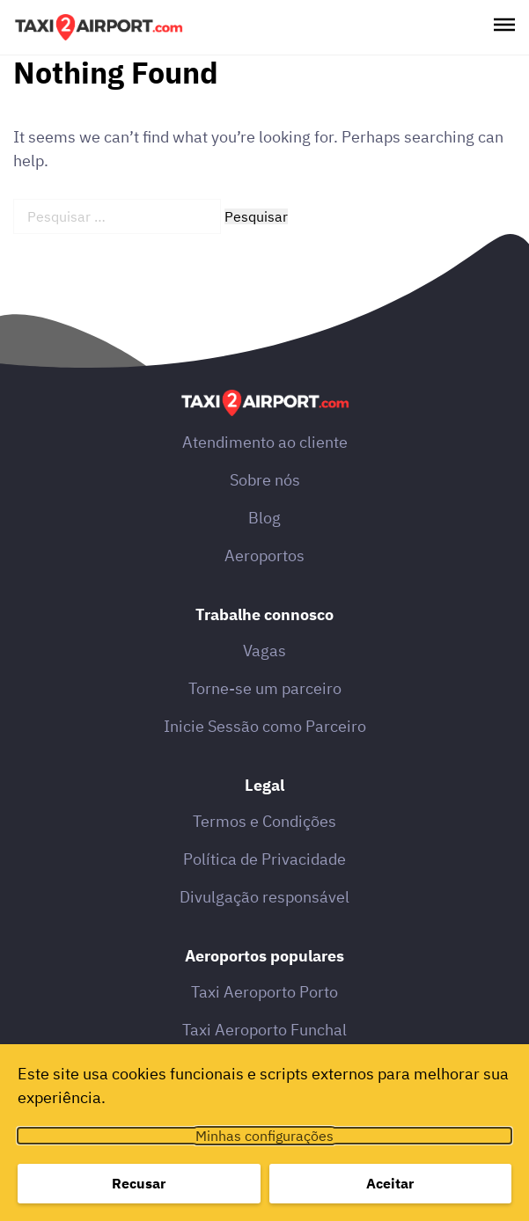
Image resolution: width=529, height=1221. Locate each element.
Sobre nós (265, 480)
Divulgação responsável (264, 897)
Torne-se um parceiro (265, 688)
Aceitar (390, 1183)
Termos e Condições (264, 821)
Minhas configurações (264, 1136)
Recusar (138, 1183)
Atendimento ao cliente (265, 442)
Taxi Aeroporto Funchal (264, 1030)
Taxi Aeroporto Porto (264, 992)
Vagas (264, 650)
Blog (264, 518)
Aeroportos (264, 555)
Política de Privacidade (264, 859)
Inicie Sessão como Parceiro (265, 726)
